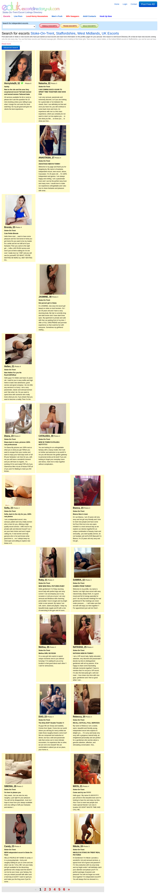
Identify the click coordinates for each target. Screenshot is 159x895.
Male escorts (89, 26)
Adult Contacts (89, 16)
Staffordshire (65, 33)
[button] (11, 48)
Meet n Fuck (57, 16)
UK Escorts (110, 33)
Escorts (6, 16)
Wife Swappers (72, 16)
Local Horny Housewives (37, 16)
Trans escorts (70, 26)
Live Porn (18, 16)
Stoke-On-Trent (42, 33)
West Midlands (88, 33)
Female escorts (49, 26)
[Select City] (19, 27)
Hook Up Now (106, 16)
